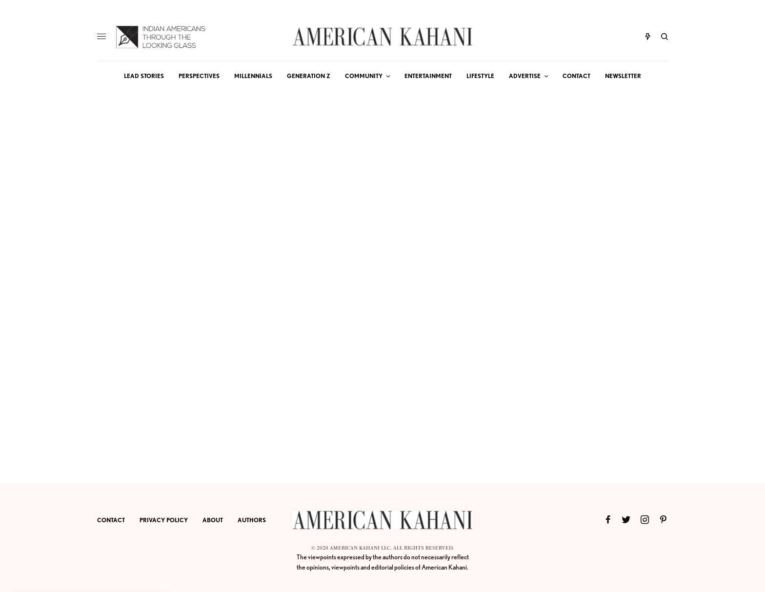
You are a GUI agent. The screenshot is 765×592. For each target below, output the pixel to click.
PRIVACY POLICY (164, 520)
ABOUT (212, 520)
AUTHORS (252, 520)
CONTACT (111, 520)
